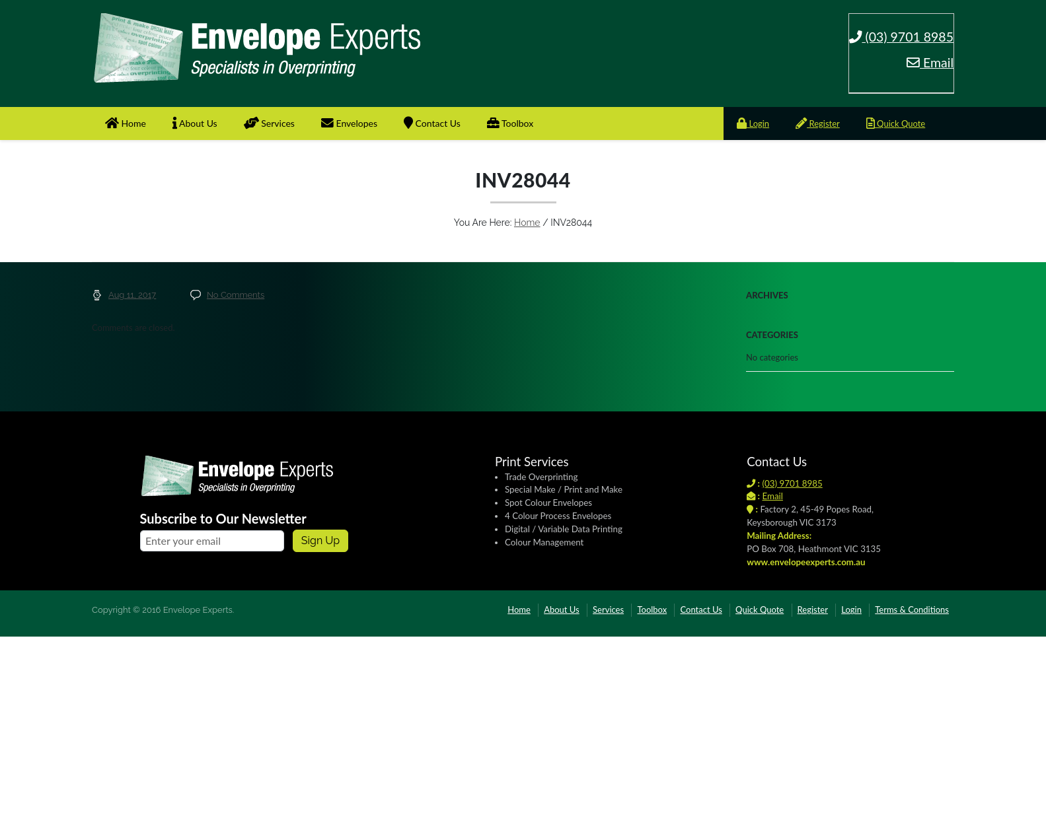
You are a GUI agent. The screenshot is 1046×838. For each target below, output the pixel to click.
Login (753, 123)
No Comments (235, 295)
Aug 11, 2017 (132, 295)
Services (269, 123)
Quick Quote (895, 123)
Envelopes (349, 123)
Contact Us (432, 123)
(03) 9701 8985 (901, 36)
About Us (194, 123)
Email (930, 62)
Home (125, 123)
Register (818, 123)
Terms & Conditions (912, 609)
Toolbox (510, 123)
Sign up (320, 540)
